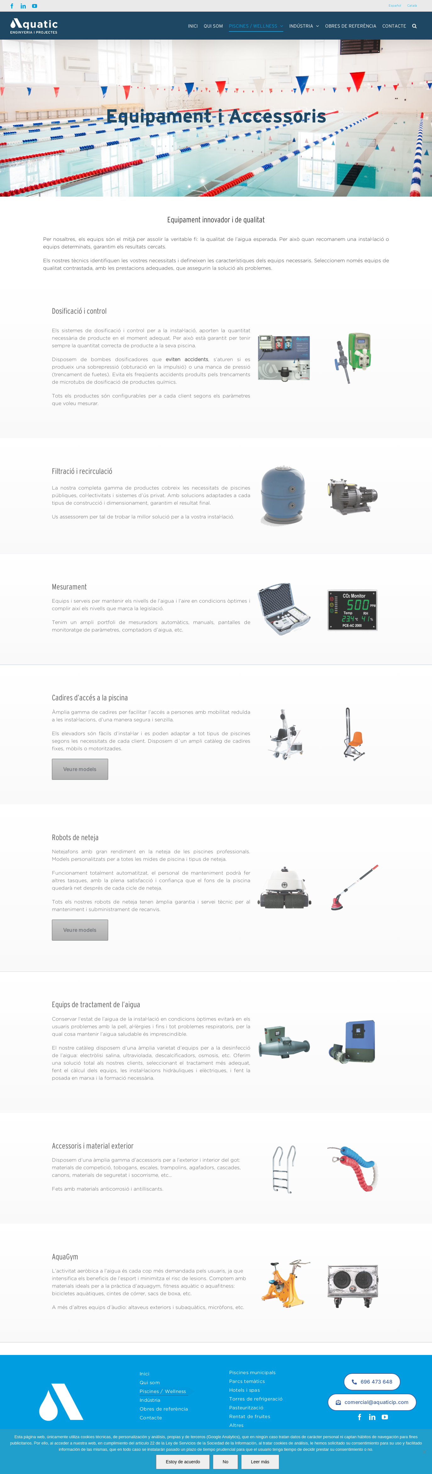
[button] (414, 25)
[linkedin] (372, 1417)
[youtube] (385, 1417)
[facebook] (360, 1417)
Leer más (260, 1461)
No (225, 1461)
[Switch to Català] (412, 6)
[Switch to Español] (394, 6)
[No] (424, 1452)
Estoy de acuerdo (183, 1461)
